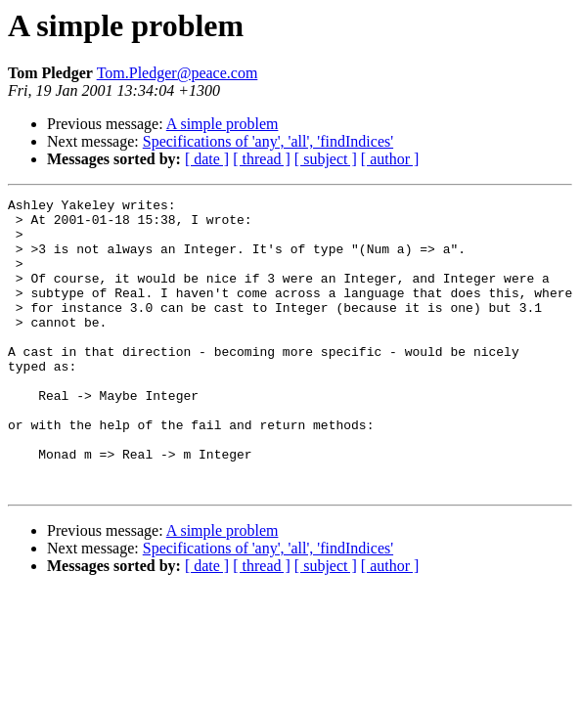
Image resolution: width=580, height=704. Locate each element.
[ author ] (390, 159)
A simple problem (222, 123)
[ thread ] (261, 159)
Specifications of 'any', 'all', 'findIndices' (268, 141)
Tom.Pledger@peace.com (177, 73)
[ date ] (207, 159)
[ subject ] (325, 159)
